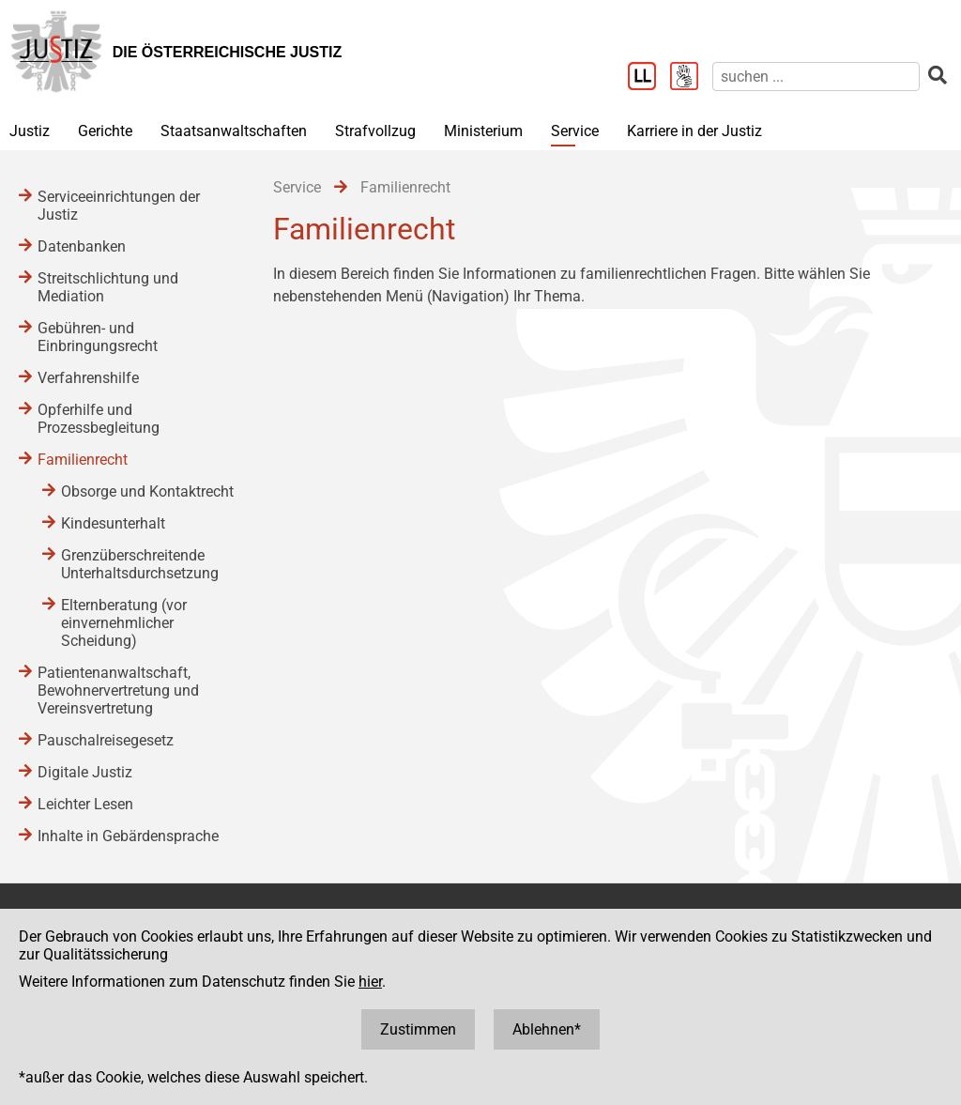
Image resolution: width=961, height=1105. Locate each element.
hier (370, 981)
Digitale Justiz (85, 772)
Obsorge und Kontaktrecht (147, 491)
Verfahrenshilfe (88, 378)
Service (575, 131)
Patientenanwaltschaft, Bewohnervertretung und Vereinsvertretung (118, 690)
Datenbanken (82, 246)
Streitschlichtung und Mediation (108, 287)
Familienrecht (83, 459)
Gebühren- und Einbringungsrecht (98, 337)
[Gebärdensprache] (691, 78)
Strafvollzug (375, 131)
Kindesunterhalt (113, 523)
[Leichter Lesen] (649, 78)
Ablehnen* (546, 1029)
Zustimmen (418, 1029)
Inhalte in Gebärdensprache (128, 836)
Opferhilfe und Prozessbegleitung (99, 419)
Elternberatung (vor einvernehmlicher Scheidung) (124, 623)
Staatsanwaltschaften (233, 131)
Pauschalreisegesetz (106, 740)
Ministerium (483, 131)
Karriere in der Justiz (694, 131)
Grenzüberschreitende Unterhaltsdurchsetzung (140, 564)
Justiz (29, 131)
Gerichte (105, 131)
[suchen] (816, 76)
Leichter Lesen (85, 804)
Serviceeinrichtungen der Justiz (119, 205)
